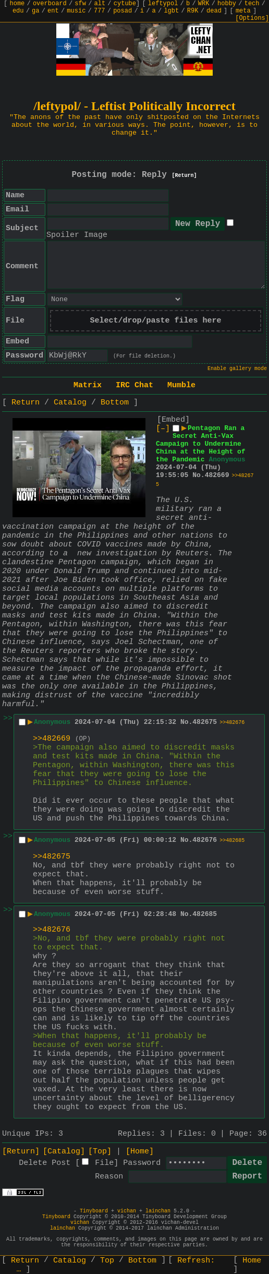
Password (142, 1163)
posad (122, 11)
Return (25, 402)
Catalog (70, 402)
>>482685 (231, 840)
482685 (204, 914)
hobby (226, 3)
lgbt (171, 11)
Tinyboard (94, 1211)
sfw (80, 3)
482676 (204, 840)
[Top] (100, 1151)
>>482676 (231, 722)
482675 (204, 722)
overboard (50, 3)
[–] (163, 428)
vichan (126, 1211)
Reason (109, 1176)
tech (252, 3)
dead (214, 11)
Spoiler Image (76, 235)
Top (107, 1260)
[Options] (252, 18)
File (104, 1163)
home (17, 3)
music (76, 11)
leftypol (163, 3)
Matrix (88, 385)
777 (99, 11)
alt (100, 3)
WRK (204, 3)
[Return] (184, 175)
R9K (193, 11)
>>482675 (51, 856)
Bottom (115, 402)
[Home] (140, 1151)
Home (251, 1260)
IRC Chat (134, 385)
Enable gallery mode (237, 369)
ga (35, 11)
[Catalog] (64, 1151)
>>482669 (51, 738)
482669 (217, 475)
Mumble (181, 385)
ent (53, 11)
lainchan (157, 1211)
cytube (125, 3)
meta (243, 11)
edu (18, 11)
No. (198, 475)
